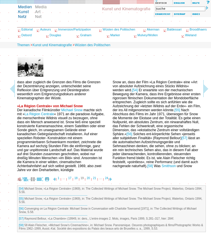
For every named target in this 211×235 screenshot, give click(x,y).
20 (88, 178)
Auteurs (45, 29)
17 (69, 178)
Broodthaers (198, 29)
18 (76, 178)
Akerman (153, 29)
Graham (86, 35)
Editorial (27, 29)
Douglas (55, 35)
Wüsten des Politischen (119, 29)
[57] (184, 138)
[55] (177, 110)
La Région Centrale (39, 114)
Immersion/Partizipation (74, 29)
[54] (135, 90)
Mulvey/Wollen (147, 35)
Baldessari (174, 29)
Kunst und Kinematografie (52, 45)
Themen (23, 45)
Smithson (169, 166)
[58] (150, 166)
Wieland (190, 35)
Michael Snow (72, 110)
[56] (129, 134)
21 (94, 178)
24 (106, 178)
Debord (26, 35)
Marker (115, 35)
